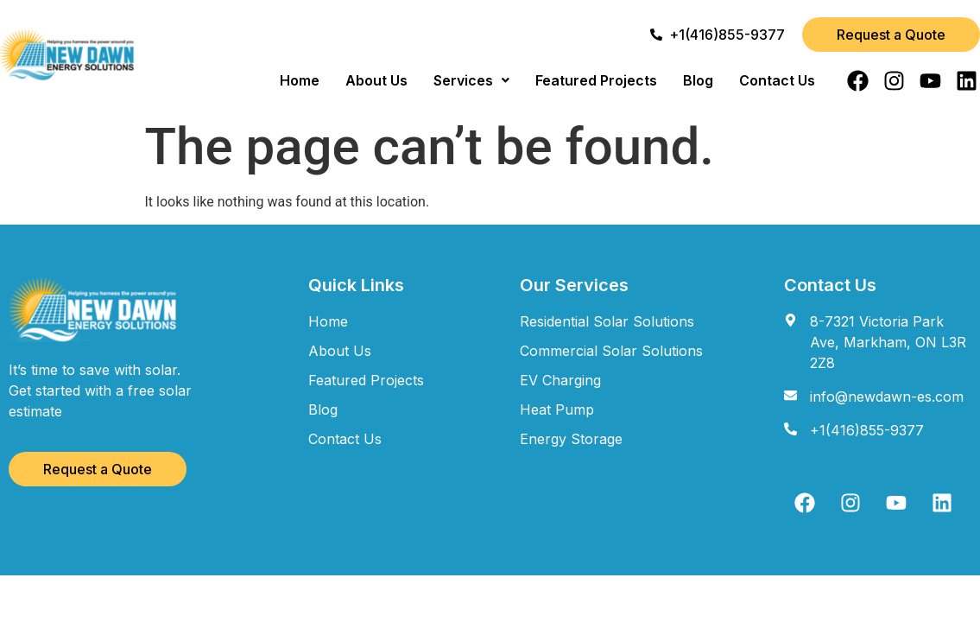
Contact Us (777, 80)
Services (471, 80)
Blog (698, 80)
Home (299, 80)
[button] (471, 80)
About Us (376, 80)
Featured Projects (596, 80)
